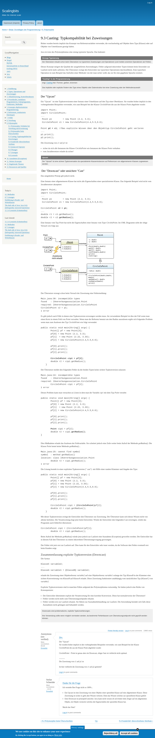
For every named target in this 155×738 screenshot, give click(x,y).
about (39, 23)
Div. (61, 637)
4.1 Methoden (10, 194)
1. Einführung (11, 89)
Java (8, 74)
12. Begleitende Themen (15, 164)
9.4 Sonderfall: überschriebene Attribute (136, 721)
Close (137, 730)
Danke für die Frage (71, 683)
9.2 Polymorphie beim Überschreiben (57, 721)
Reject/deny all (110, 734)
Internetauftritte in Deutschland (17, 66)
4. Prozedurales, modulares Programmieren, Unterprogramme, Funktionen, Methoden (19, 102)
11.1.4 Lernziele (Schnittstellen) (16, 210)
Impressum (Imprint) (11, 23)
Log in (149, 3)
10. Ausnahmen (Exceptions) (17, 158)
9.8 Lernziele (13, 155)
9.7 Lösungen (13, 152)
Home (4, 30)
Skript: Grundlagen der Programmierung (24, 30)
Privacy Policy (28, 23)
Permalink (44, 648)
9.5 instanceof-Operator (16, 147)
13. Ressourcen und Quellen (16, 167)
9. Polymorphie (48, 30)
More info (58, 736)
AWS (8, 71)
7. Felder (10, 118)
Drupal (9, 60)
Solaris (9, 77)
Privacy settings (77, 728)
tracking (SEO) (12, 69)
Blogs (9, 57)
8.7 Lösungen (9, 197)
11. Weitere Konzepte (14, 161)
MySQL (9, 63)
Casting (49, 83)
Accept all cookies (129, 734)
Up (96, 721)
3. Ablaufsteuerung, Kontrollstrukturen (20, 97)
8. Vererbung (11, 120)
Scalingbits (10, 11)
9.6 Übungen (12, 150)
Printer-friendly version (115, 630)
